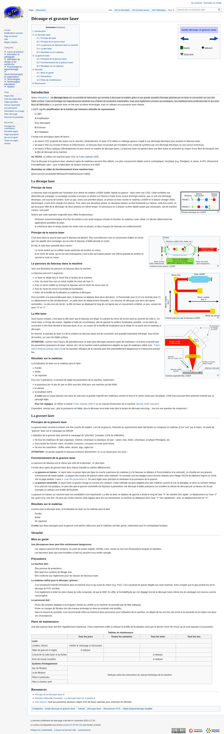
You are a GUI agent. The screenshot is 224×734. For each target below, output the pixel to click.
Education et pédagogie (11, 55)
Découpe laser (94, 708)
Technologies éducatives (12, 82)
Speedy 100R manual (146, 404)
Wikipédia (42, 97)
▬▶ (214, 38)
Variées (10, 86)
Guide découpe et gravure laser (199, 29)
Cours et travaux (15, 52)
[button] (5, 52)
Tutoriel (81, 708)
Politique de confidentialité (41, 730)
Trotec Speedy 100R (89, 156)
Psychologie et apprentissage (13, 68)
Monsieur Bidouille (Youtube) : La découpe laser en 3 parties (64, 698)
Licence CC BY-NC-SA (72, 725)
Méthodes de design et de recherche (12, 62)
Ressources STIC (112, 708)
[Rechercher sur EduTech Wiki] (199, 9)
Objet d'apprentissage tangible (137, 708)
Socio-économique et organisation (13, 75)
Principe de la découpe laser (48, 694)
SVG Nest (39, 702)
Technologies (13, 79)
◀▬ (184, 38)
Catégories (37, 708)
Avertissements (84, 730)
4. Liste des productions (73, 479)
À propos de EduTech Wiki (65, 730)
